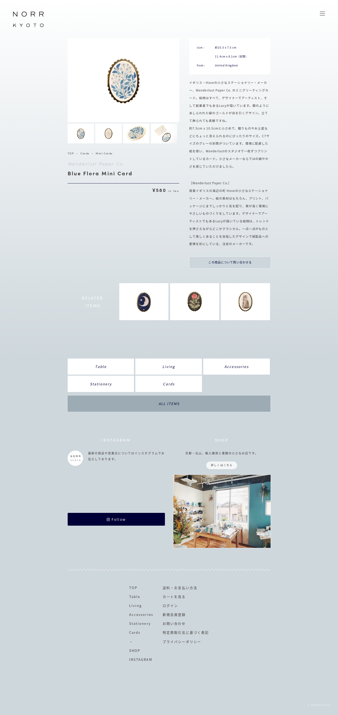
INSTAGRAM (140, 659)
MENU (322, 13)
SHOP (134, 650)
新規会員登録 (174, 614)
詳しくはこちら (221, 465)
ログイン (170, 605)
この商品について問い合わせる (230, 262)
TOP (71, 153)
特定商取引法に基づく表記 (186, 632)
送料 (166, 587)
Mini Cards (104, 153)
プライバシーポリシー (182, 641)
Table (100, 366)
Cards (84, 153)
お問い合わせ (174, 623)
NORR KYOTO (28, 26)
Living (168, 366)
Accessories (236, 366)
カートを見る (174, 596)
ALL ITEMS (169, 403)
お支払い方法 (185, 587)
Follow (116, 519)
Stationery (101, 383)
